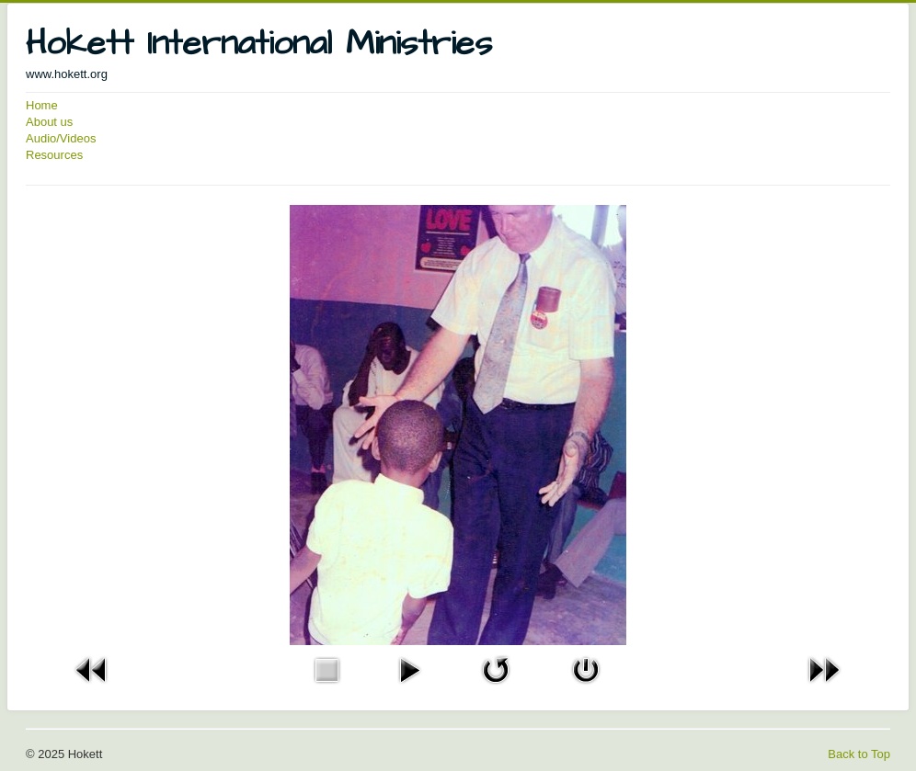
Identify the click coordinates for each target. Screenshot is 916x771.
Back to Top (859, 754)
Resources (54, 155)
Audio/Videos (61, 138)
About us (49, 122)
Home (42, 105)
